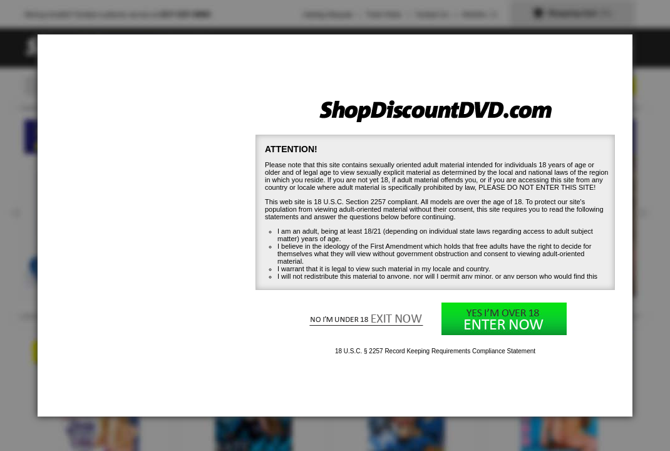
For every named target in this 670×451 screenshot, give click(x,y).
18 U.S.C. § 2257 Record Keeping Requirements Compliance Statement (435, 351)
